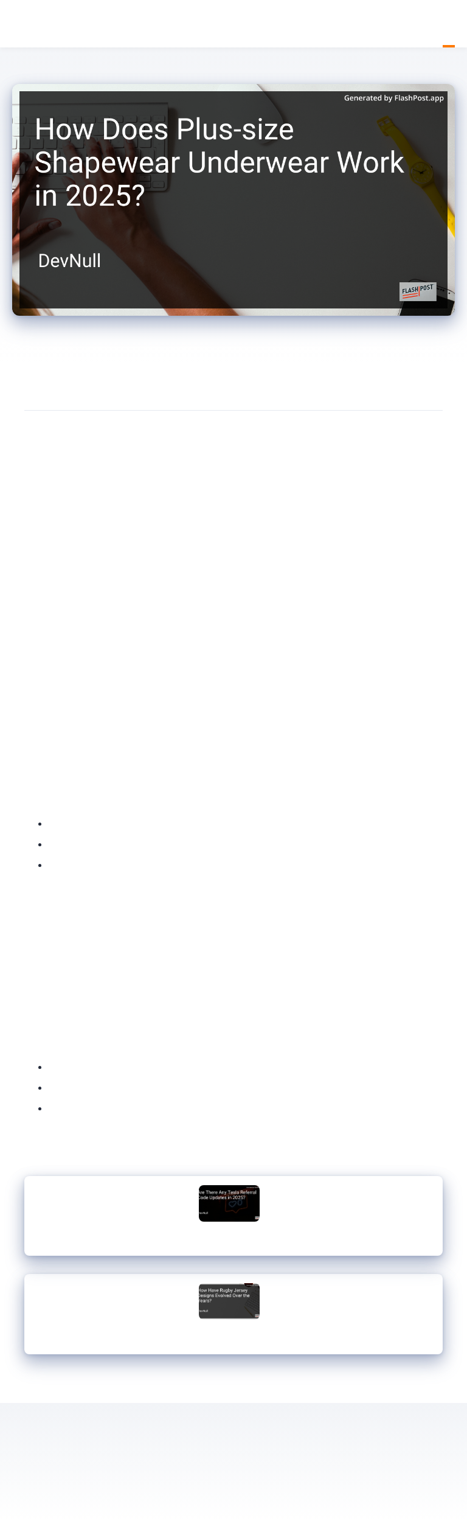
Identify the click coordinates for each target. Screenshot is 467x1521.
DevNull (18, 24)
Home (437, 23)
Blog (449, 23)
